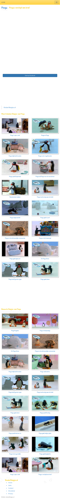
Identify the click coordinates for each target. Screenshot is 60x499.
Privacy (10, 493)
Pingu (4, 7)
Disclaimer (11, 491)
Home (3, 2)
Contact (10, 488)
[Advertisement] (30, 24)
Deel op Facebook (30, 75)
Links (10, 485)
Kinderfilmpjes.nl (10, 107)
